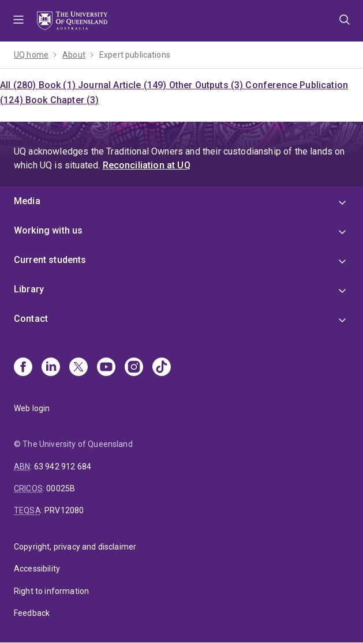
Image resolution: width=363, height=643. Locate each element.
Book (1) (58, 85)
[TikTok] (161, 368)
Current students (50, 259)
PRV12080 (64, 510)
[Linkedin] (51, 368)
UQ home (31, 54)
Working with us (48, 230)
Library (29, 289)
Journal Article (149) (123, 85)
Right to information (51, 591)
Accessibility (37, 568)
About (73, 54)
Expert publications (134, 54)
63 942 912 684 (62, 466)
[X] (78, 368)
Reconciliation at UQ (146, 165)
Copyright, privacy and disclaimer (75, 546)
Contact (31, 318)
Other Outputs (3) (207, 85)
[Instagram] (134, 368)
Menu (18, 21)
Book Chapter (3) (62, 100)
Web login (32, 408)
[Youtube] (106, 368)
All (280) (19, 85)
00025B (60, 488)
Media (27, 200)
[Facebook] (23, 368)
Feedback (32, 613)
